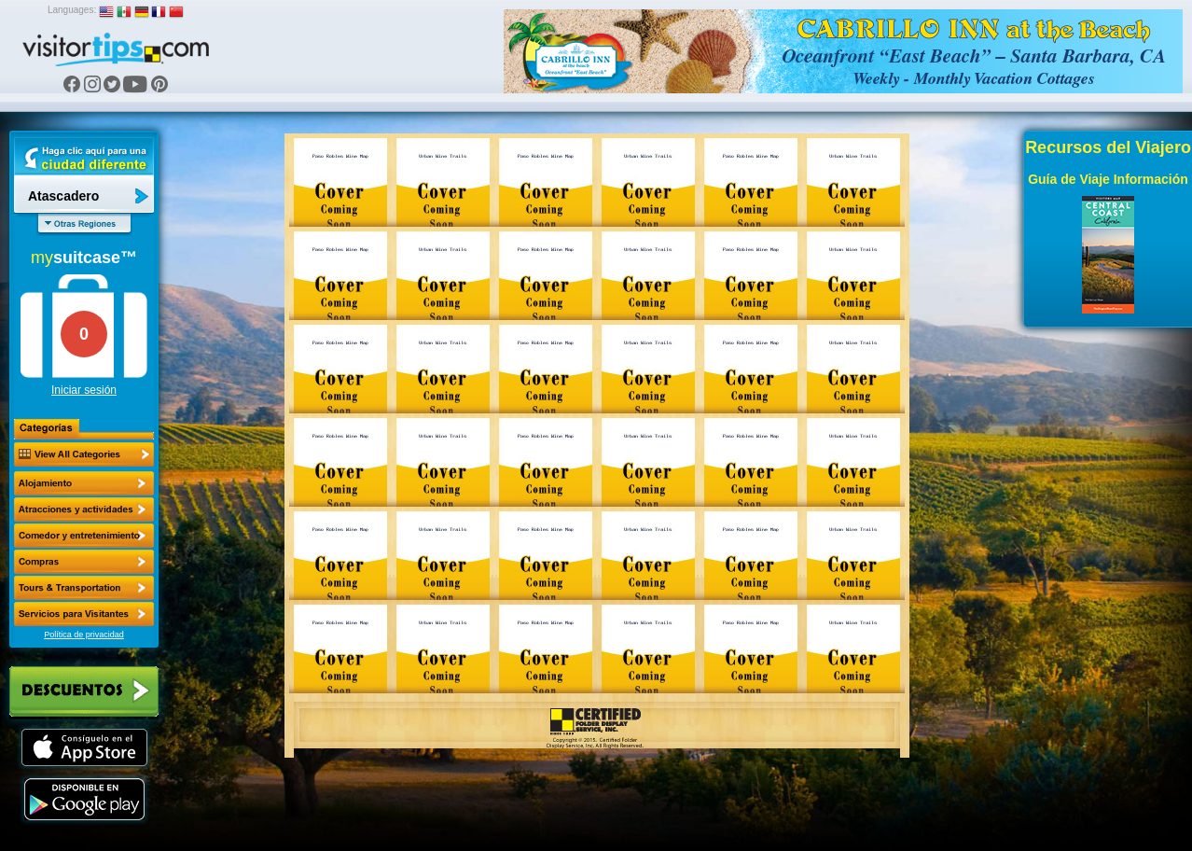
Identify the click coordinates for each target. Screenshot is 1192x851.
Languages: (72, 10)
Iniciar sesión (84, 390)
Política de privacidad (84, 634)
